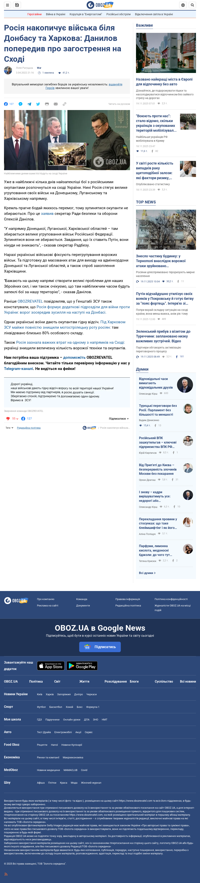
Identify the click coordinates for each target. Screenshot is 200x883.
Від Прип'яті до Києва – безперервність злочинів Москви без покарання (158, 469)
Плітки (52, 782)
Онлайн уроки (71, 719)
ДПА (86, 719)
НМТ (104, 719)
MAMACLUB (70, 770)
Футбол (41, 706)
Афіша (41, 782)
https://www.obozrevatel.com (135, 800)
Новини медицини (48, 770)
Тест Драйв (44, 732)
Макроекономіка (73, 757)
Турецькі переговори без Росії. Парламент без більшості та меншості (158, 410)
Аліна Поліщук (147, 534)
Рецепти (42, 744)
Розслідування (116, 681)
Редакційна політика (29, 427)
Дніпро (78, 694)
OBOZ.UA (170, 807)
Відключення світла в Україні (154, 14)
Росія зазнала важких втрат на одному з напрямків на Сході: (70, 342)
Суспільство (164, 681)
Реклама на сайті (47, 605)
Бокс (80, 706)
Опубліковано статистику (153, 184)
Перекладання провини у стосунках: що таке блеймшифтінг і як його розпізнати (158, 523)
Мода (74, 782)
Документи (83, 605)
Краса (63, 782)
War (39, 68)
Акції (78, 732)
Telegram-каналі (18, 368)
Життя (84, 681)
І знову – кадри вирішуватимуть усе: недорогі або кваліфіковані (155, 496)
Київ (39, 694)
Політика (36, 681)
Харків (50, 694)
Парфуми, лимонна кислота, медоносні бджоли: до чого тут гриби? (154, 550)
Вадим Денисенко (149, 420)
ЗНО (95, 719)
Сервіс (89, 732)
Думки (142, 369)
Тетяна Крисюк (147, 561)
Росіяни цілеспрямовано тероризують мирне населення (165, 274)
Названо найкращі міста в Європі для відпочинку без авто (164, 81)
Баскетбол (55, 706)
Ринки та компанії (48, 757)
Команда (81, 599)
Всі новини (188, 681)
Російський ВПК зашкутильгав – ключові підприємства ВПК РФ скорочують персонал (157, 442)
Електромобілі (63, 732)
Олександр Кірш (148, 393)
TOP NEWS (146, 202)
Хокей (69, 706)
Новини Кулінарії (71, 744)
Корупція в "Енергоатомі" (86, 14)
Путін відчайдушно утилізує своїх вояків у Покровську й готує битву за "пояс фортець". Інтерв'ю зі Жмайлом (165, 299)
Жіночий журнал (91, 782)
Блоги (134, 681)
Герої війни (34, 14)
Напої (54, 744)
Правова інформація (127, 599)
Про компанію (45, 599)
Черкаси (91, 694)
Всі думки (146, 573)
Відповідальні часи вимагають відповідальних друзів (156, 383)
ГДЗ (39, 719)
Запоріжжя (64, 694)
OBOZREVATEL (30, 301)
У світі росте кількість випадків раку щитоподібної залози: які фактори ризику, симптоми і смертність (155, 170)
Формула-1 (92, 706)
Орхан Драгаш (147, 480)
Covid (84, 770)
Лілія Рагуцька (24, 68)
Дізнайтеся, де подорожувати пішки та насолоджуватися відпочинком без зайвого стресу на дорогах (165, 94)
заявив (48, 213)
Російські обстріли (118, 14)
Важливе (144, 25)
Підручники (52, 719)
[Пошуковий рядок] (192, 5)
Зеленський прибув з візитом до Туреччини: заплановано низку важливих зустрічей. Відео (163, 336)
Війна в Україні (55, 14)
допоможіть (75, 357)
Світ (57, 681)
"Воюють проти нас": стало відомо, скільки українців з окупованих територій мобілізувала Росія (156, 123)
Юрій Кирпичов (148, 453)
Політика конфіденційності (171, 599)
